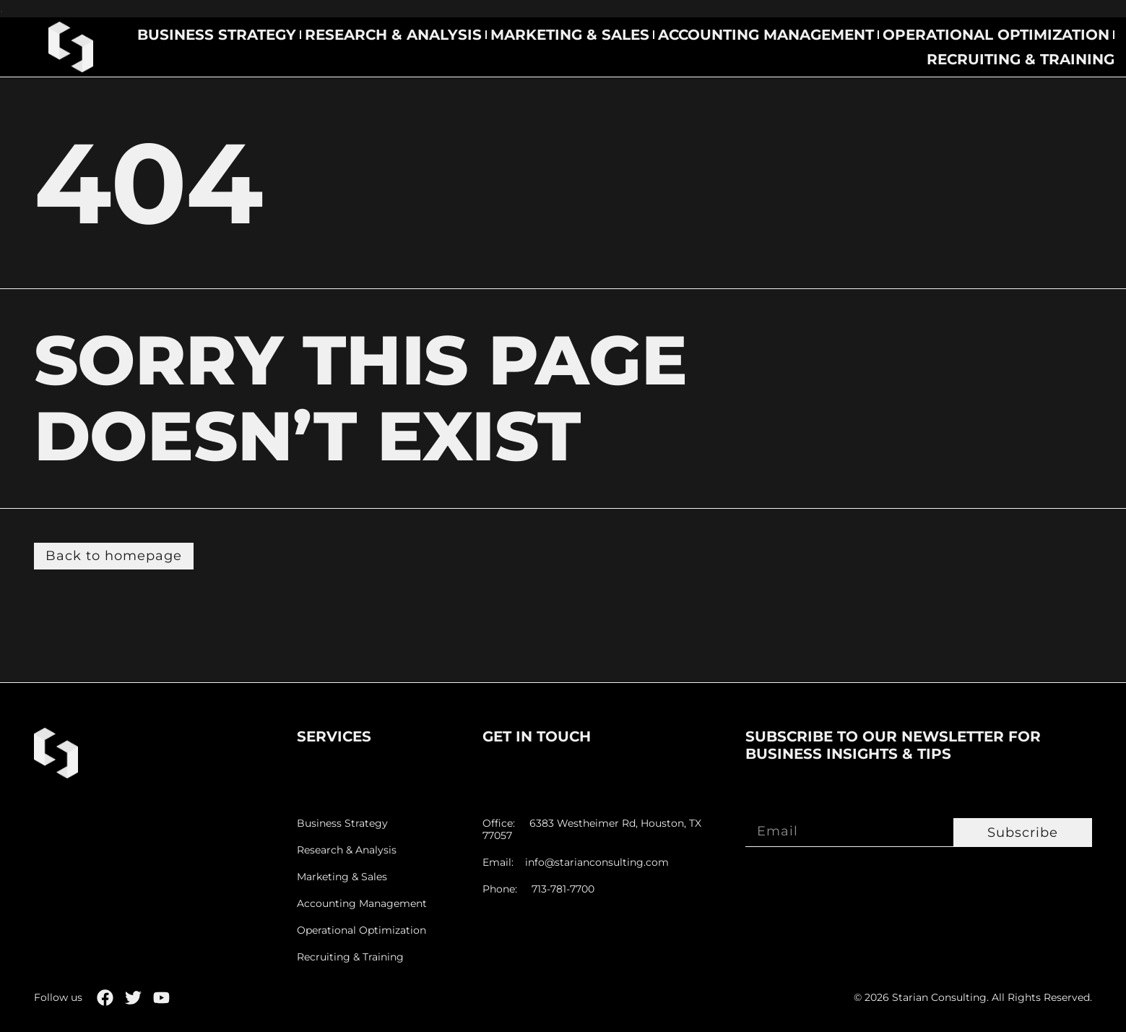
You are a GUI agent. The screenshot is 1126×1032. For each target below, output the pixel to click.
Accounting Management (766, 34)
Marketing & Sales (569, 34)
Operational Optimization (996, 34)
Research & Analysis (393, 34)
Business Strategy (216, 34)
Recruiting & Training (1020, 59)
